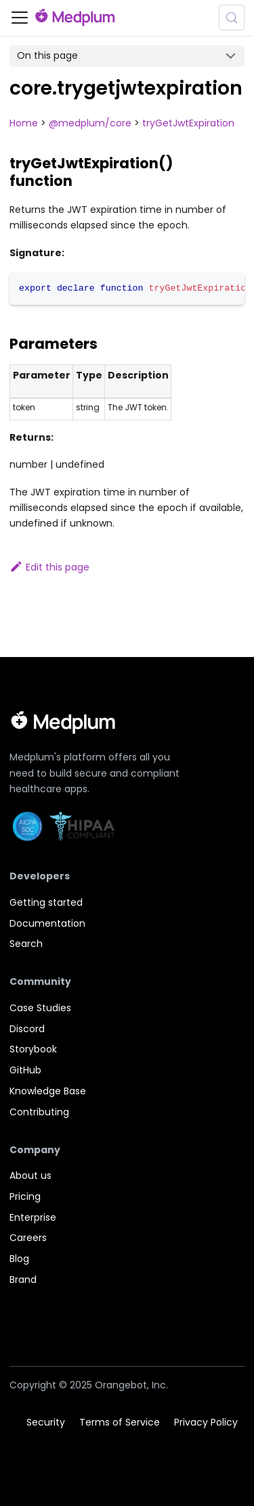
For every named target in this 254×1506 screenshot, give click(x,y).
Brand (23, 1279)
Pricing (25, 1196)
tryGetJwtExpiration (188, 123)
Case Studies (40, 1008)
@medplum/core (90, 123)
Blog (19, 1258)
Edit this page (49, 567)
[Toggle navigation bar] (19, 17)
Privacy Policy (206, 1422)
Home (23, 123)
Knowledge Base (47, 1091)
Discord (27, 1029)
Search (26, 943)
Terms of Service (119, 1422)
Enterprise (32, 1217)
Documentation (47, 923)
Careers (28, 1237)
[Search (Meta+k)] (232, 17)
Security (45, 1422)
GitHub (25, 1070)
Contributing (39, 1112)
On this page (47, 55)
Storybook (33, 1049)
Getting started (46, 902)
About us (30, 1175)
